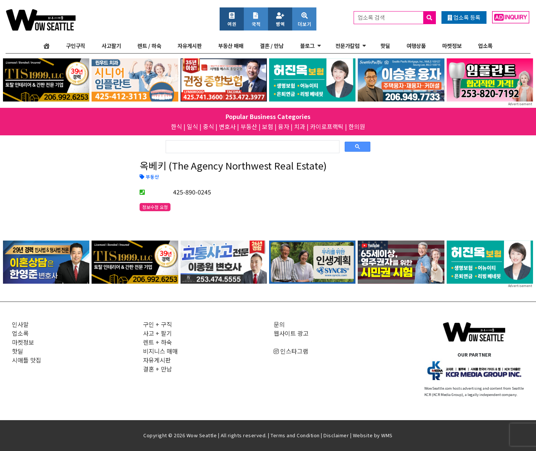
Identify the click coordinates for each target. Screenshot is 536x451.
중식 (208, 126)
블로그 (307, 45)
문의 (279, 324)
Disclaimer (336, 435)
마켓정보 (452, 45)
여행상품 (416, 45)
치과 (299, 126)
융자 (283, 126)
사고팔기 (111, 45)
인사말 (20, 324)
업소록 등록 (464, 17)
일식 (192, 126)
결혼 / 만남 (272, 45)
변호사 (227, 126)
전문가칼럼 (347, 45)
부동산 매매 (230, 45)
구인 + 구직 (157, 324)
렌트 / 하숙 (149, 45)
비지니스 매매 (160, 351)
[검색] (251, 146)
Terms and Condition (295, 435)
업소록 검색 (397, 18)
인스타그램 (291, 351)
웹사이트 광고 (291, 333)
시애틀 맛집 (26, 359)
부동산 (248, 126)
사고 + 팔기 (157, 333)
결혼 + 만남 (157, 368)
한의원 (356, 126)
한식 (176, 126)
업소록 (485, 45)
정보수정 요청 (155, 207)
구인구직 (75, 45)
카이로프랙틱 (327, 126)
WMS (387, 435)
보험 (267, 126)
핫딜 (385, 45)
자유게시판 (190, 45)
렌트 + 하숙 (157, 342)
